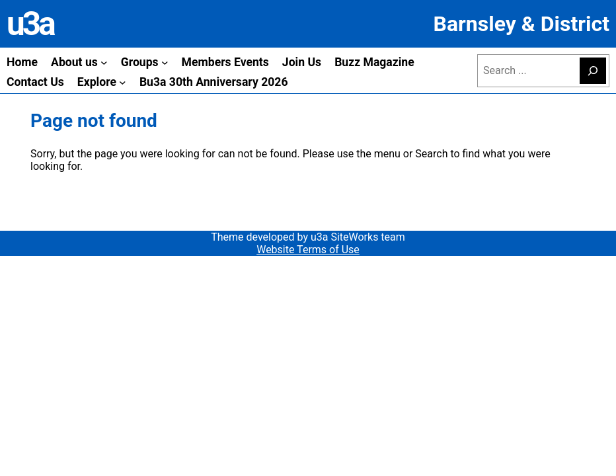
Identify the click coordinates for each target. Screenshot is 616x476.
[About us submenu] (104, 62)
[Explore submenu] (122, 82)
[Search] (593, 71)
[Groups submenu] (165, 62)
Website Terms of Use (308, 249)
